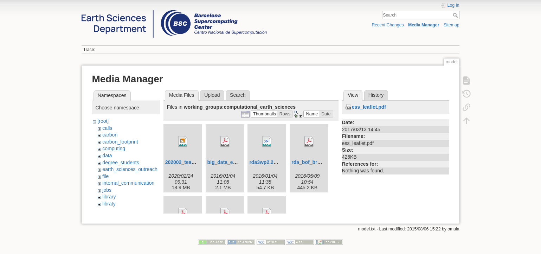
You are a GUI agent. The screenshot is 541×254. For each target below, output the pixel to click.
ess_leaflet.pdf (369, 107)
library (109, 196)
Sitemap (451, 25)
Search (456, 15)
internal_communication (128, 183)
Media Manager (423, 25)
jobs (106, 190)
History (376, 95)
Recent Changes (388, 25)
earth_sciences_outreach (129, 169)
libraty (108, 204)
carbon (109, 135)
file (105, 176)
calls (107, 128)
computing (113, 148)
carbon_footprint (120, 142)
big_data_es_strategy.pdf (236, 162)
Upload (212, 95)
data (107, 155)
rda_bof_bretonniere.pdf (319, 162)
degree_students (120, 162)
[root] (103, 121)
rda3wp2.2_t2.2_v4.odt (275, 162)
